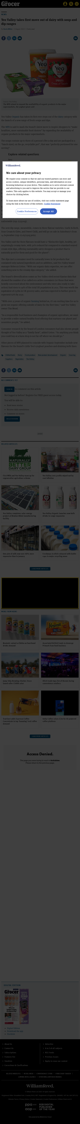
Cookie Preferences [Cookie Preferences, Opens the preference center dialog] (27, 211)
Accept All (48, 211)
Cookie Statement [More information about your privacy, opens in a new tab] (52, 203)
